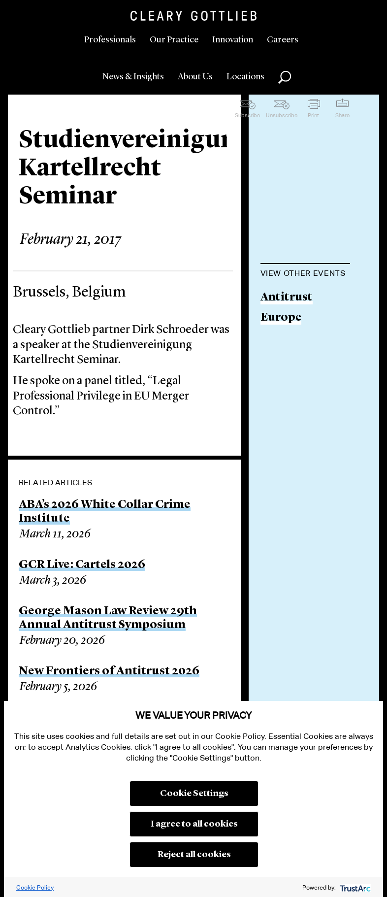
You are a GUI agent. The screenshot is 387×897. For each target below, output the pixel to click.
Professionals (110, 39)
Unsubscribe (281, 115)
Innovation (232, 39)
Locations (245, 76)
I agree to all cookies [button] (194, 824)
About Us (195, 76)
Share (342, 115)
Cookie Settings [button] (194, 793)
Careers (282, 39)
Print (313, 115)
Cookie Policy (35, 887)
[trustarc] (354, 887)
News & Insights (133, 76)
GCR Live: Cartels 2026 (82, 565)
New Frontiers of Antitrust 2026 (109, 671)
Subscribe (247, 115)
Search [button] (284, 77)
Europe (280, 318)
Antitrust (286, 297)
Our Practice (174, 39)
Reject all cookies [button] (194, 854)
